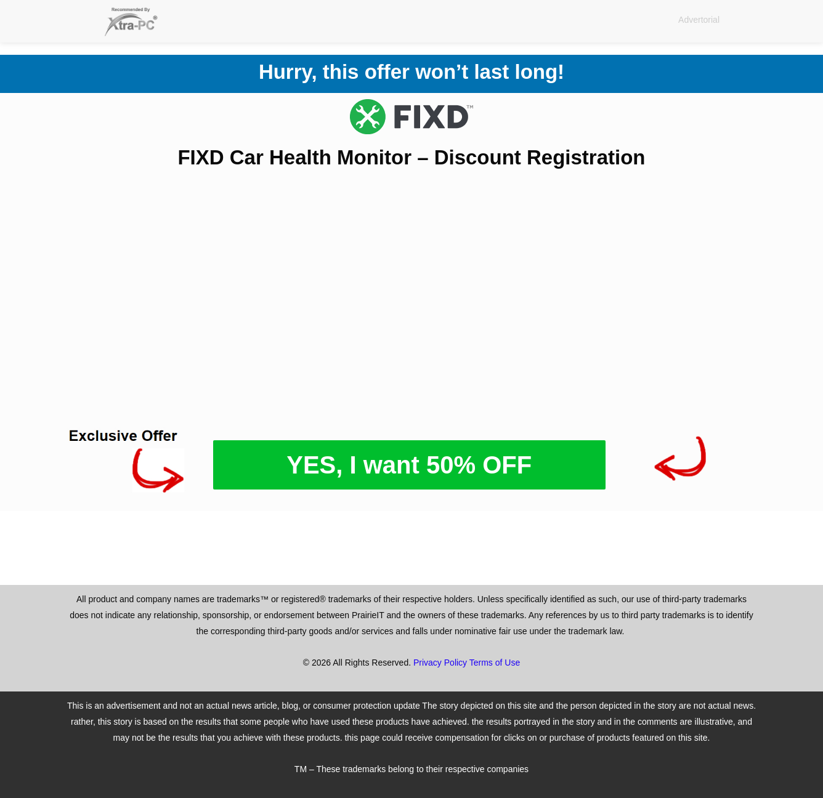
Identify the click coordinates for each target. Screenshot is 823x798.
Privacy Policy (440, 662)
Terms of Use (494, 662)
